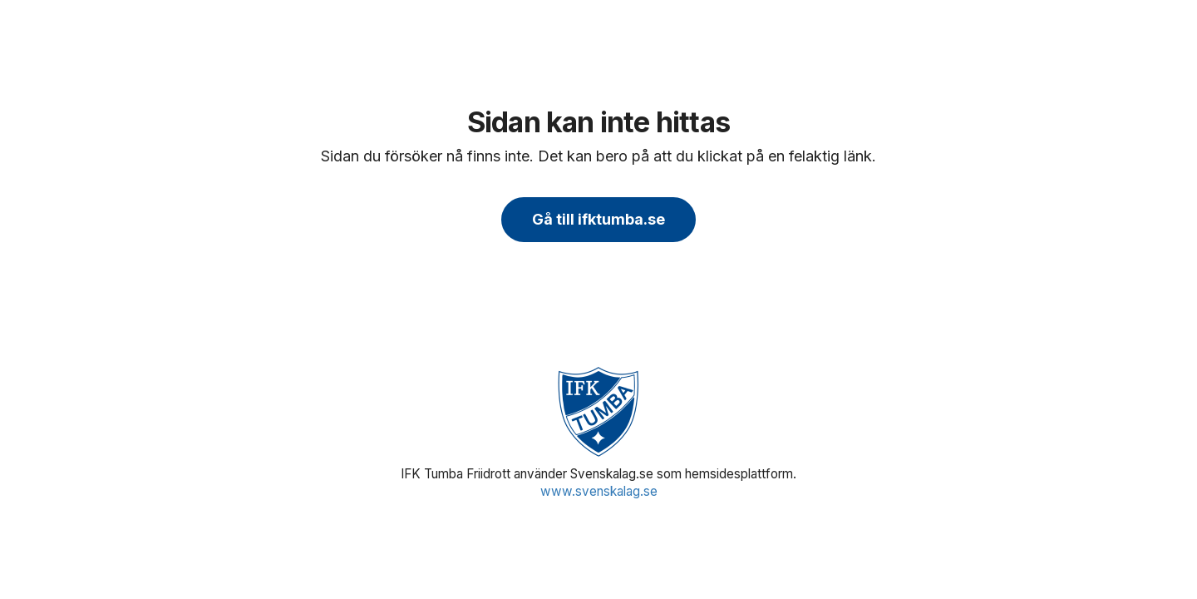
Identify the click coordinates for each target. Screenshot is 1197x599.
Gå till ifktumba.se (598, 219)
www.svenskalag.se (599, 491)
